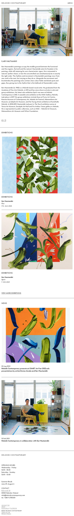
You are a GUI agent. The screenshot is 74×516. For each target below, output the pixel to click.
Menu (70, 3)
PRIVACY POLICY (6, 514)
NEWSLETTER (5, 505)
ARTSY (3, 506)
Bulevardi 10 (5, 490)
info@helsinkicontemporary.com (13, 495)
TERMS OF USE (5, 512)
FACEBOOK (13, 508)
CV (3, 120)
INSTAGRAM (5, 508)
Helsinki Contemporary (13, 3)
